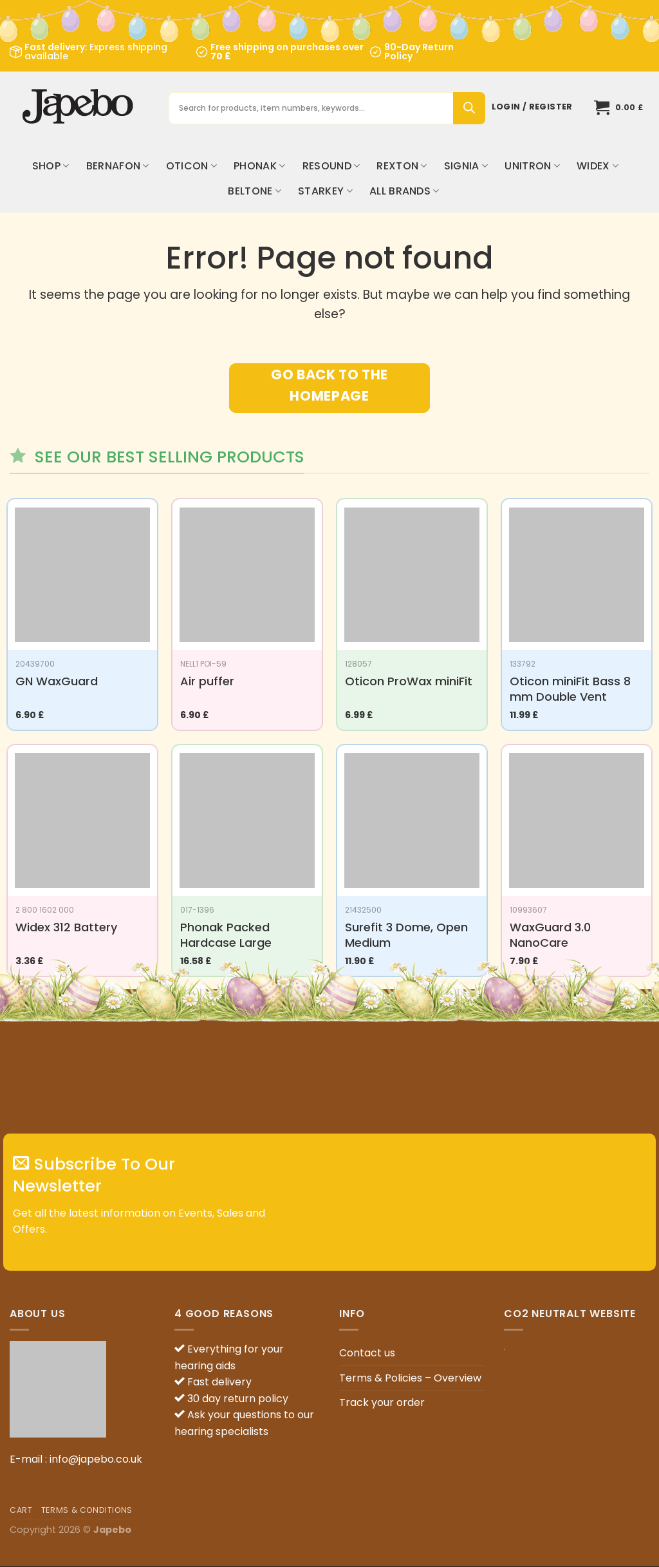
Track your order (382, 1402)
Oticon (191, 165)
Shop (51, 165)
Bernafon (117, 165)
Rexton (401, 165)
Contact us (367, 1352)
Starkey (325, 191)
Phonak (259, 165)
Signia (466, 165)
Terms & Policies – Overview (410, 1378)
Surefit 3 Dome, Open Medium (406, 935)
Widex (597, 165)
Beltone (254, 191)
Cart (21, 1510)
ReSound (331, 165)
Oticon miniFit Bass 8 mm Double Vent (570, 689)
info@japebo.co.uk (96, 1459)
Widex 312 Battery (66, 927)
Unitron (532, 165)
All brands (404, 191)
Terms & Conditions (87, 1510)
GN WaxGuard (56, 681)
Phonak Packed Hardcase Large (226, 935)
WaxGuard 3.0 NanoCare (550, 935)
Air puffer (207, 681)
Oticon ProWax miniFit (408, 681)
